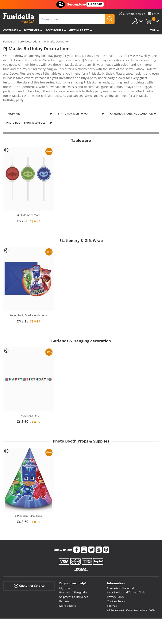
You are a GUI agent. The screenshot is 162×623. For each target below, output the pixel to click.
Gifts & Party (79, 30)
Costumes (10, 30)
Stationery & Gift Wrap (74, 93)
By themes (31, 30)
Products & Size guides (73, 573)
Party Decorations (29, 41)
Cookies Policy (116, 582)
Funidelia (9, 41)
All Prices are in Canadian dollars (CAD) (131, 591)
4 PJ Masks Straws (28, 195)
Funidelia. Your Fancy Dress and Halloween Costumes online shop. (18, 18)
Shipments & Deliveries (73, 577)
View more (15, 79)
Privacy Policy (115, 577)
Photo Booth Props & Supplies (26, 103)
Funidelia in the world (120, 569)
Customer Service (29, 566)
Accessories (54, 30)
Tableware (14, 93)
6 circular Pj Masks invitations (28, 296)
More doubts (67, 586)
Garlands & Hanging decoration (132, 93)
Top (153, 30)
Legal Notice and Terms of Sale (126, 573)
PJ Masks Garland (28, 396)
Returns (64, 582)
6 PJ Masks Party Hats (28, 496)
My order (65, 569)
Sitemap (112, 586)
